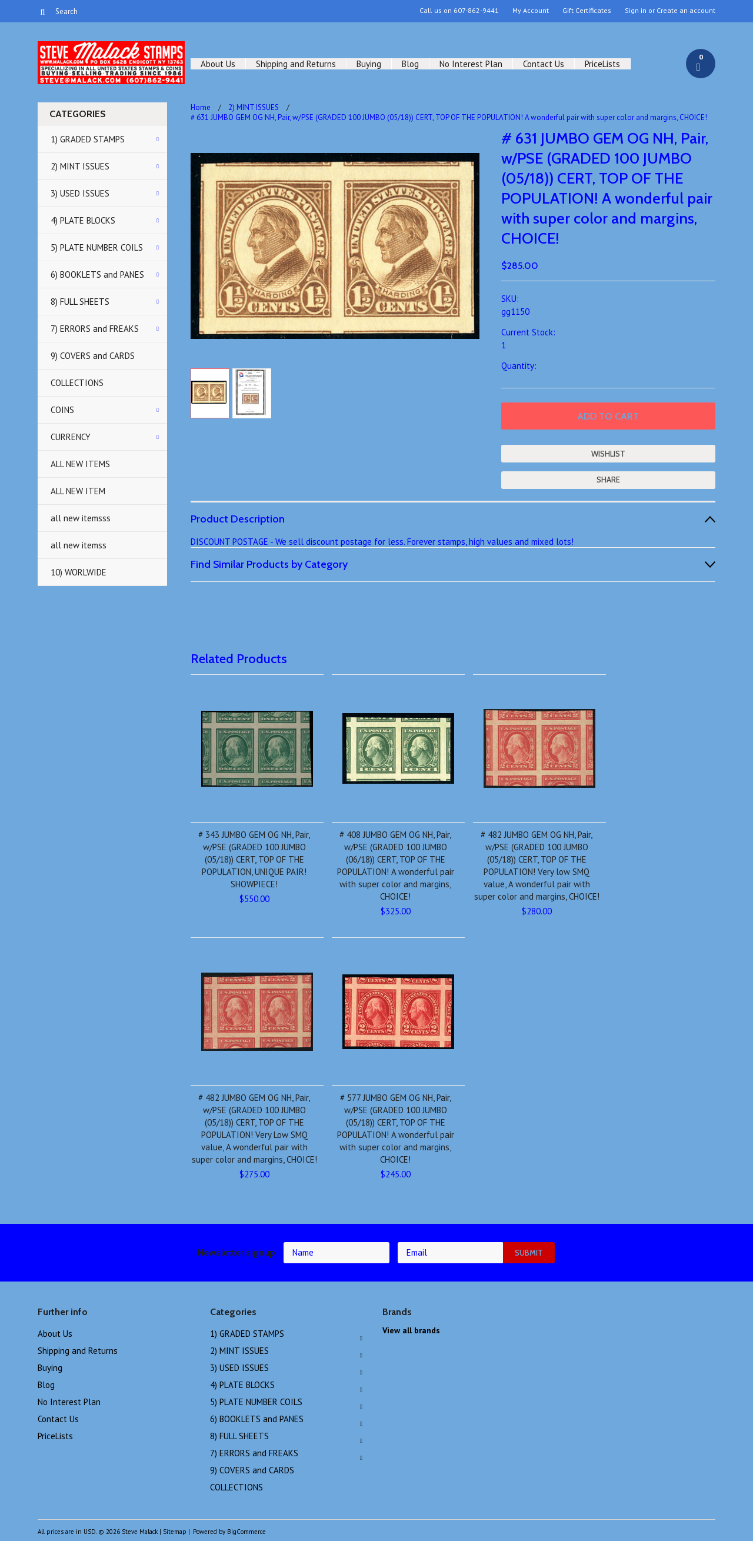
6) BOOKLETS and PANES (97, 274)
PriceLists (602, 63)
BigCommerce (246, 1531)
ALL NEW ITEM (78, 491)
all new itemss (78, 545)
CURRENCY (71, 436)
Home (201, 107)
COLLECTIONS (77, 382)
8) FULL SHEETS (80, 301)
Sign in (636, 10)
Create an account (686, 10)
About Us (218, 63)
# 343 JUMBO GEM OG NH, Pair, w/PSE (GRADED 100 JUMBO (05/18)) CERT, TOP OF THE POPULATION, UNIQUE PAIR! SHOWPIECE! (254, 859)
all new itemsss (81, 518)
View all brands (411, 1330)
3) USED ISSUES (80, 193)
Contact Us (543, 63)
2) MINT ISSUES (80, 166)
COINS (62, 409)
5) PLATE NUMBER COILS (97, 247)
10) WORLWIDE (78, 572)
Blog (410, 63)
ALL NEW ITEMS (80, 464)
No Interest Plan (470, 63)
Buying (368, 63)
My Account (530, 10)
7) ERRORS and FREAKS (95, 328)
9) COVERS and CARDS (93, 355)
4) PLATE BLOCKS (83, 220)
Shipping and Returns (296, 63)
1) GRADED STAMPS (88, 139)
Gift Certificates (586, 10)
